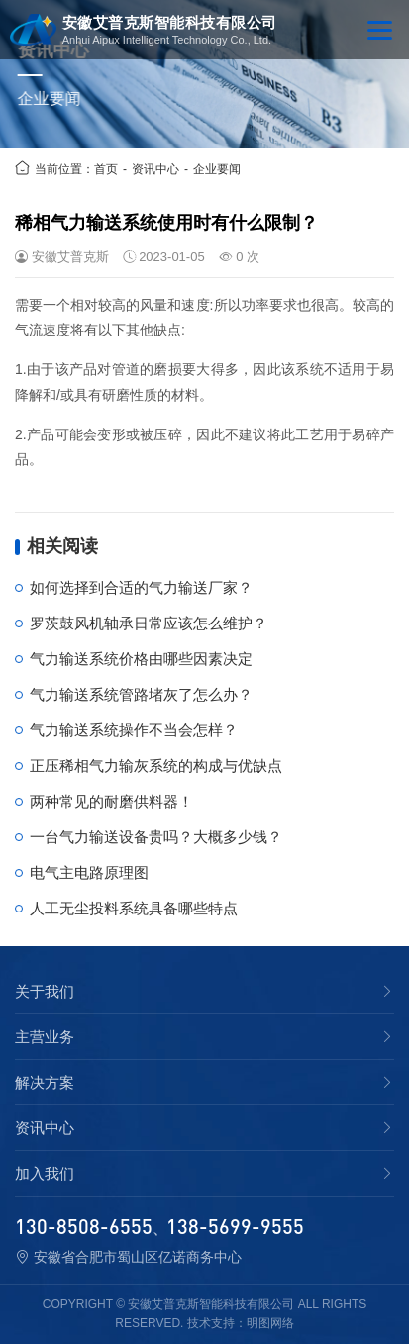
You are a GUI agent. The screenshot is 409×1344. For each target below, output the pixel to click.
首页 (106, 169)
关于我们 (44, 992)
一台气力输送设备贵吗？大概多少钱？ (156, 836)
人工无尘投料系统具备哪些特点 (134, 908)
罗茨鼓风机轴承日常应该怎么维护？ (148, 623)
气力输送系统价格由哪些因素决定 (141, 658)
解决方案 (44, 1083)
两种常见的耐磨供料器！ (111, 801)
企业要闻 (217, 169)
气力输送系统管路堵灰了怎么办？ (141, 694)
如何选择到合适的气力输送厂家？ (141, 587)
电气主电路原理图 (89, 872)
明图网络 (270, 1323)
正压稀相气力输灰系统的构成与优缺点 (156, 765)
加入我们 (44, 1174)
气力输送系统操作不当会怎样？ (134, 729)
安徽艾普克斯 (70, 256)
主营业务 (44, 1037)
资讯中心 (155, 169)
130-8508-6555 (84, 1226)
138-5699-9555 (235, 1226)
